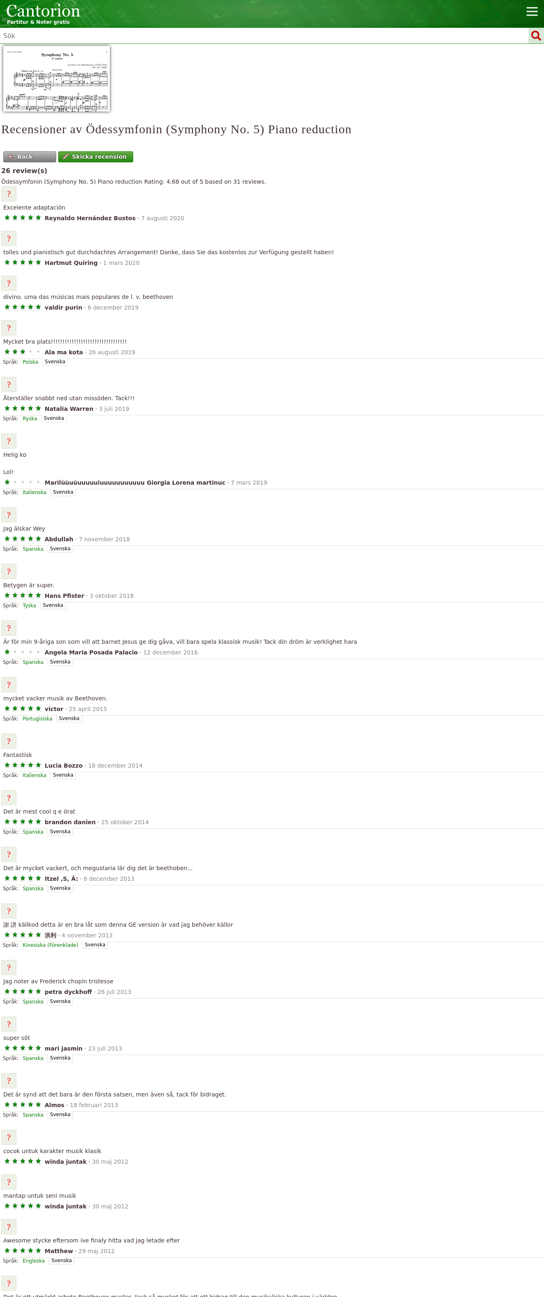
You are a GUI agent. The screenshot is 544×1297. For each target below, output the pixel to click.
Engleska (34, 1261)
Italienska (35, 492)
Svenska (55, 362)
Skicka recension (94, 156)
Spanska (33, 549)
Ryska (30, 419)
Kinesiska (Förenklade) (50, 945)
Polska (31, 362)
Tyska (29, 606)
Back (20, 156)
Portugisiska (37, 719)
